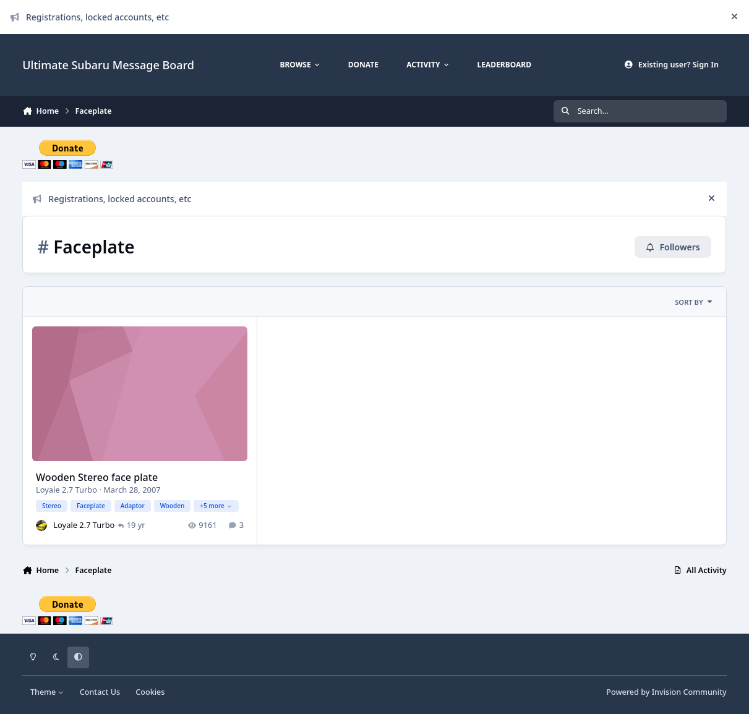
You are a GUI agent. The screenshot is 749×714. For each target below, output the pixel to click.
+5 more (216, 505)
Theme (47, 692)
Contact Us (100, 692)
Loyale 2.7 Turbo (66, 490)
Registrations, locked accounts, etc (90, 17)
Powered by (666, 692)
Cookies (150, 692)
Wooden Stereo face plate (97, 478)
